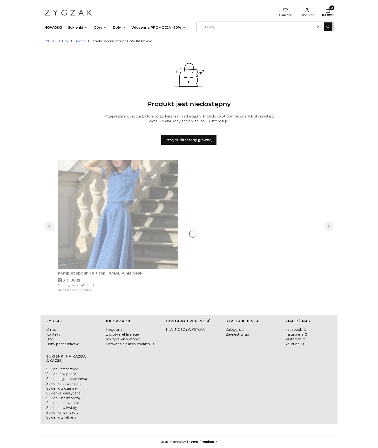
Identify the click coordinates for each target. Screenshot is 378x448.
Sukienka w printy (61, 374)
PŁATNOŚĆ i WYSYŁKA (185, 329)
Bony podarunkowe (62, 344)
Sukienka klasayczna (63, 393)
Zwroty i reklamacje (122, 334)
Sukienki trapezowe (62, 369)
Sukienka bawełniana (63, 383)
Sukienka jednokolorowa (66, 379)
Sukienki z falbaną (61, 417)
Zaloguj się (234, 329)
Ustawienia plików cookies (128, 344)
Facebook (294, 329)
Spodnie (80, 41)
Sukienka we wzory (62, 412)
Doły (65, 41)
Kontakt (53, 334)
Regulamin (115, 329)
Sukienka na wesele (62, 403)
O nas (51, 329)
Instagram (294, 334)
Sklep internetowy (187, 441)
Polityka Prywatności (123, 339)
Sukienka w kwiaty (61, 408)
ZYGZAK (50, 41)
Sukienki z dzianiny (62, 388)
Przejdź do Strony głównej (188, 140)
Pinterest (293, 339)
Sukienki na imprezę (63, 398)
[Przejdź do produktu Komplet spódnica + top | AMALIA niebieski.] (118, 214)
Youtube (293, 344)
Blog (50, 339)
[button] (328, 26)
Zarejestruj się (237, 334)
